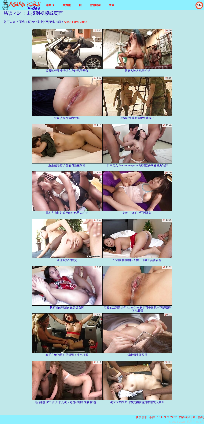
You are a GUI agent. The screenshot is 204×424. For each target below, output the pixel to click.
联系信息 (141, 417)
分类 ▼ (50, 5)
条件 (152, 417)
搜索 (111, 5)
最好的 (67, 5)
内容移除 (184, 417)
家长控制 (198, 417)
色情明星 (95, 5)
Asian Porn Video (75, 21)
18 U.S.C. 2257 (167, 417)
